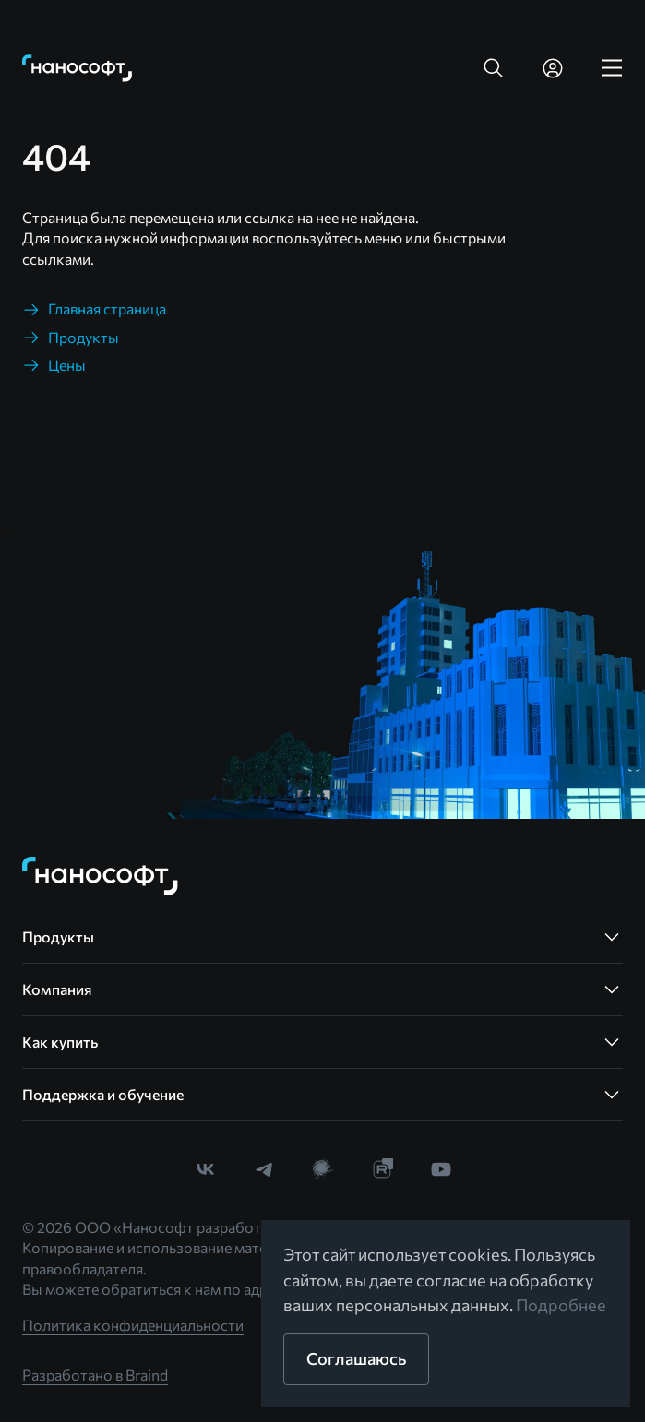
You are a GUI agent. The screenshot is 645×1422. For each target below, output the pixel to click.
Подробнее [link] (561, 1305)
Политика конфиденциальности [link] (133, 1324)
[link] (77, 68)
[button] (493, 68)
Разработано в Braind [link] (95, 1374)
